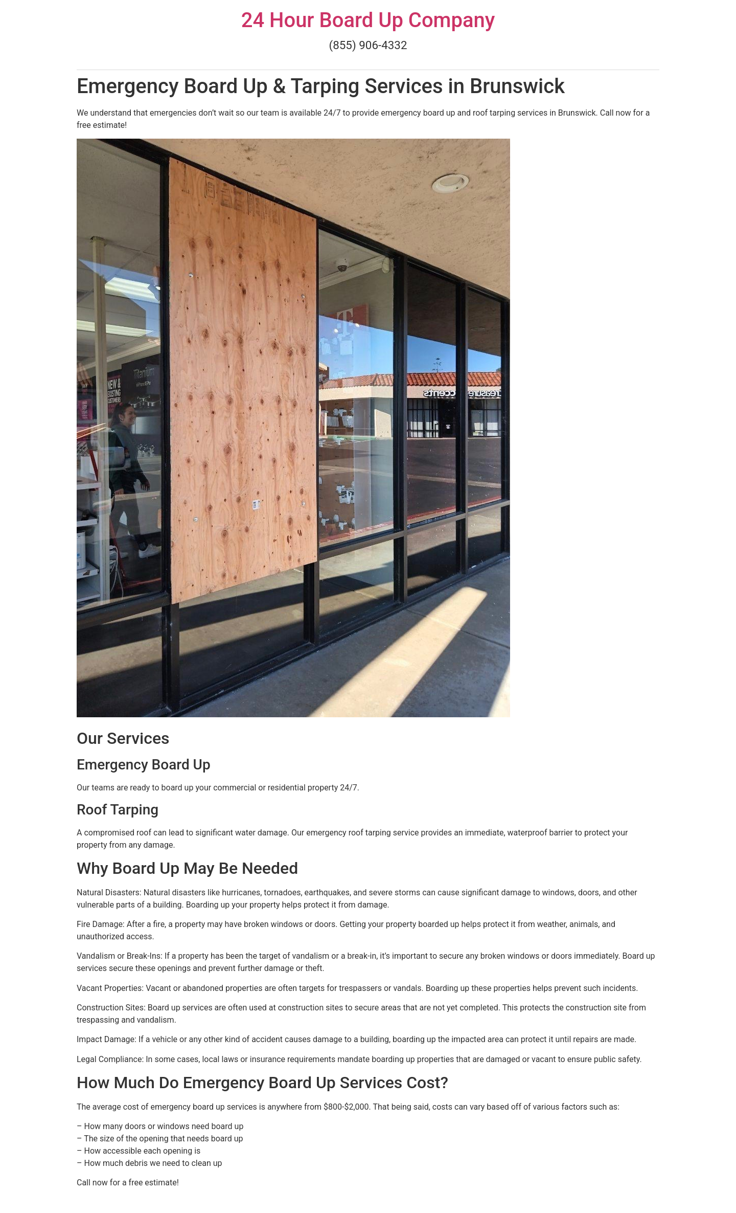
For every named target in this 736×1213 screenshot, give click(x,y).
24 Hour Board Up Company (368, 20)
